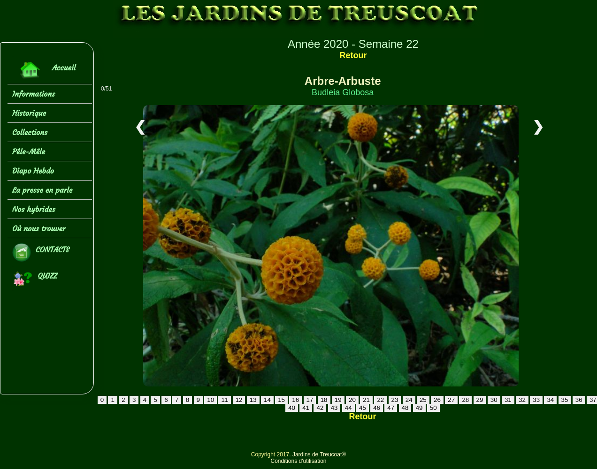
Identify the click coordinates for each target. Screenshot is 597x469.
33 (536, 399)
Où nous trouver (39, 228)
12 (239, 399)
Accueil (44, 70)
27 (451, 399)
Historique (29, 113)
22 (380, 399)
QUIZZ (34, 278)
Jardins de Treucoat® (319, 454)
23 (394, 399)
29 (479, 399)
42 (319, 407)
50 (433, 407)
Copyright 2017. (271, 454)
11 (224, 399)
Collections (29, 132)
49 (419, 407)
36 (578, 399)
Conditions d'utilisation (298, 461)
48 (405, 407)
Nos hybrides (33, 209)
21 (366, 399)
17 (310, 399)
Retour (353, 55)
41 (305, 407)
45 (362, 407)
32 (522, 399)
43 (334, 407)
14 (267, 399)
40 (291, 407)
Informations (33, 93)
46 (376, 407)
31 (508, 399)
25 (423, 399)
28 (465, 399)
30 (494, 399)
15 (281, 399)
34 (550, 399)
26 (437, 399)
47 (390, 407)
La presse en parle (42, 190)
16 (295, 399)
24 (409, 399)
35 (564, 399)
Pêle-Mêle (28, 151)
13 (253, 399)
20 (352, 399)
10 (210, 399)
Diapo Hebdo (33, 170)
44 (348, 407)
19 (338, 399)
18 (324, 399)
